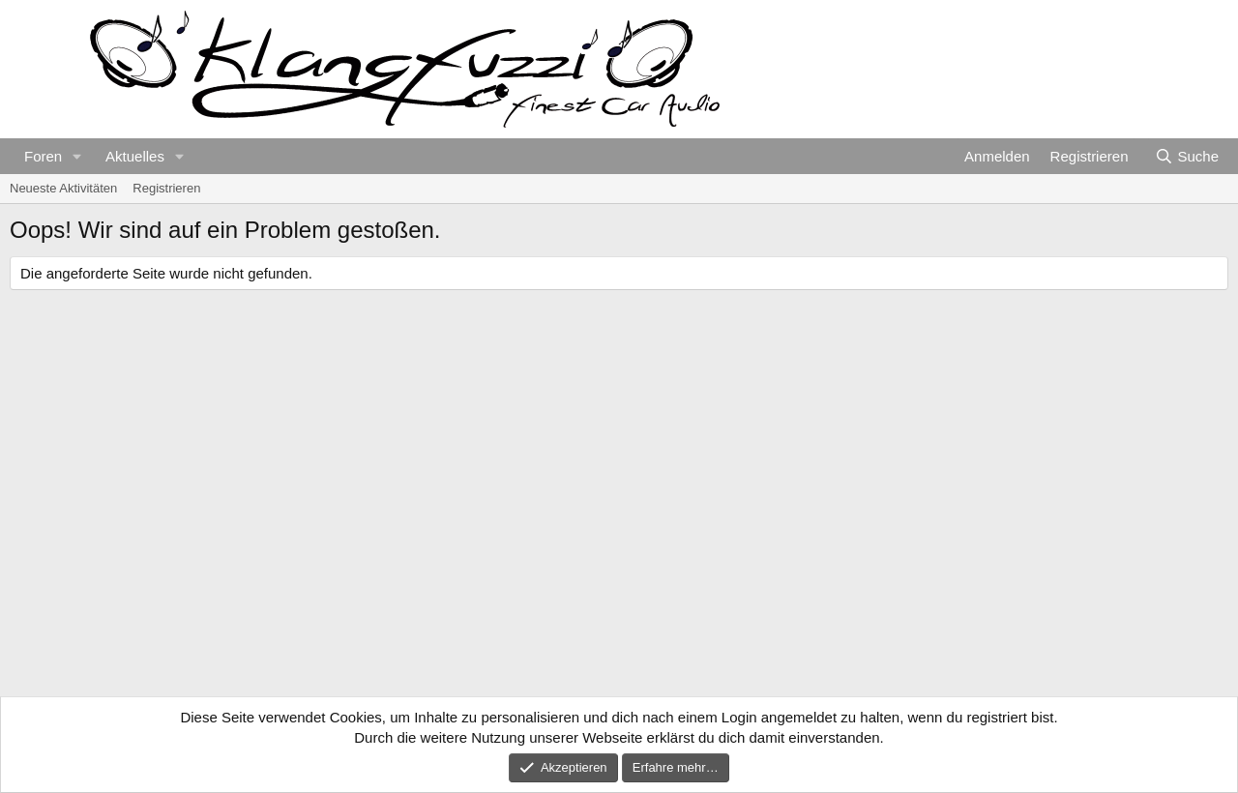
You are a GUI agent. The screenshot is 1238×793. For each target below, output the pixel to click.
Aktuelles (134, 156)
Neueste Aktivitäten (63, 188)
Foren (43, 156)
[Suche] (1186, 156)
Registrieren (166, 188)
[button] (77, 156)
